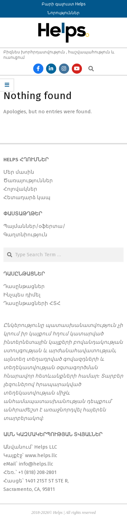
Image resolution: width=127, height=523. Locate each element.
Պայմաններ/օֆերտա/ (34, 226)
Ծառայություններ (28, 180)
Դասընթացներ (24, 286)
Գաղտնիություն (25, 235)
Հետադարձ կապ (26, 197)
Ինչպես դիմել (21, 295)
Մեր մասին (18, 172)
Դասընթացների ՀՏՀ (32, 303)
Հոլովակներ (20, 189)
